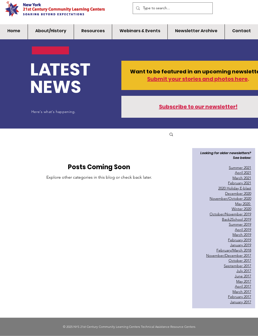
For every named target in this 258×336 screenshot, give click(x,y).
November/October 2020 (230, 198)
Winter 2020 (241, 208)
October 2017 (240, 260)
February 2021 (239, 183)
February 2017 (239, 296)
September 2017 (237, 265)
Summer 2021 (240, 167)
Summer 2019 (240, 224)
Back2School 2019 (236, 219)
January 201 (239, 245)
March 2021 (241, 178)
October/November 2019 (230, 214)
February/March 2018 (233, 250)
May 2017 (243, 281)
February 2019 (239, 240)
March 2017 (241, 291)
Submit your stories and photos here (197, 79)
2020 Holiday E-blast (234, 188)
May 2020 (243, 203)
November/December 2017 (228, 255)
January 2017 (240, 302)
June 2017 (243, 276)
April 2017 (243, 286)
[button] (171, 135)
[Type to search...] (172, 8)
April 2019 (243, 229)
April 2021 (243, 172)
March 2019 (241, 234)
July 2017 (243, 270)
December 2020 (238, 193)
